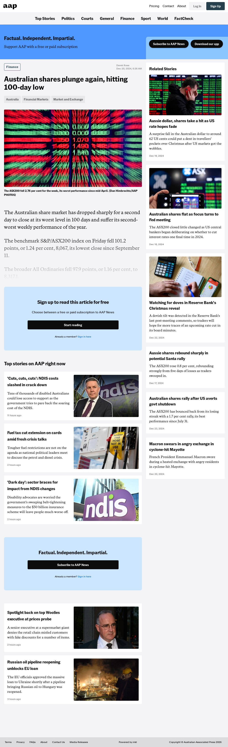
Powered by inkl (128, 742)
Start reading (73, 325)
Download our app (207, 44)
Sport (146, 18)
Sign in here (84, 336)
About (181, 6)
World (162, 18)
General (107, 18)
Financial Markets (36, 99)
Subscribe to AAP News (169, 44)
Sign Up (215, 6)
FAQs (32, 742)
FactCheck (183, 18)
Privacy (20, 742)
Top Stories (45, 18)
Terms (8, 742)
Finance (127, 18)
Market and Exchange (68, 99)
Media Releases (79, 742)
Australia (12, 99)
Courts (87, 18)
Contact (168, 6)
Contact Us (58, 742)
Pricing (154, 6)
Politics (68, 18)
